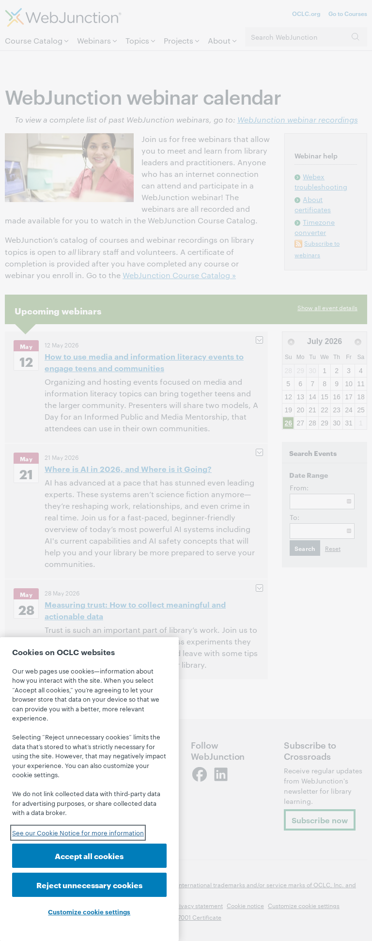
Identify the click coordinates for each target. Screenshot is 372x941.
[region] (89, 789)
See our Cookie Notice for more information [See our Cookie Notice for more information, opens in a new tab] (78, 832)
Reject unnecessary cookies (89, 884)
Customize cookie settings (89, 911)
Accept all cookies (89, 855)
